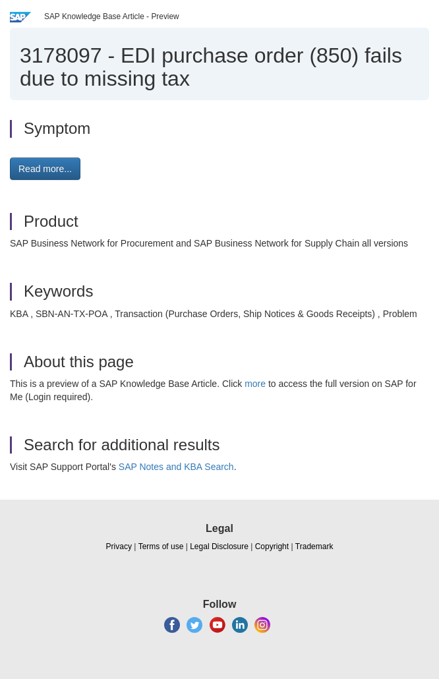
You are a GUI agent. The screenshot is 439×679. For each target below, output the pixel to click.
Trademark (314, 546)
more (255, 383)
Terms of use (161, 546)
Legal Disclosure (219, 546)
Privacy (119, 546)
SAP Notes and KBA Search (176, 466)
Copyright (272, 546)
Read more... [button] (45, 168)
